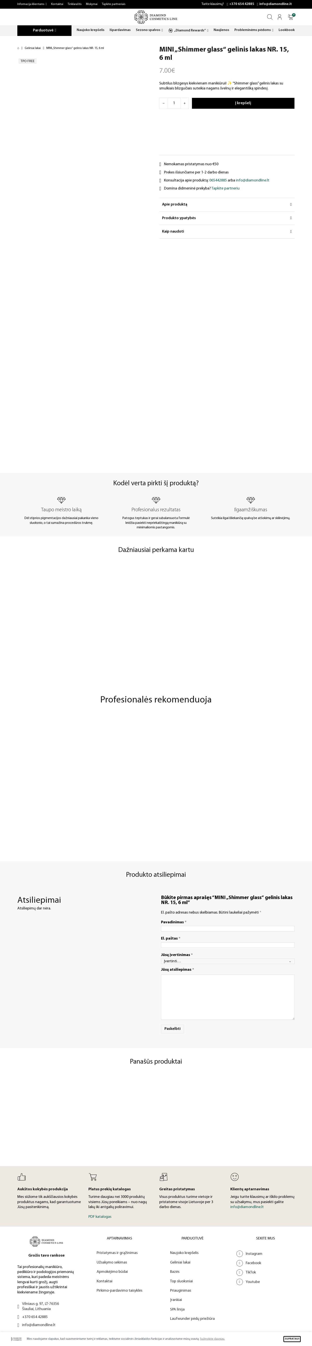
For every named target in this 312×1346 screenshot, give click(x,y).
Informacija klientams (30, 4)
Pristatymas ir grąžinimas (117, 1253)
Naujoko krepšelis (90, 30)
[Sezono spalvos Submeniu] (162, 30)
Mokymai (92, 4)
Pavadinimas (174, 922)
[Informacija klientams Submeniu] (46, 4)
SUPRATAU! (292, 1339)
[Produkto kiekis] (174, 103)
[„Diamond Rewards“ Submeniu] (207, 30)
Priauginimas (180, 1291)
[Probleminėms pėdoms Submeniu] (272, 30)
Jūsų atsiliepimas (177, 970)
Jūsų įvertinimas (177, 955)
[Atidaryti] (291, 17)
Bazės (174, 1272)
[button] (291, 17)
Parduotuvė (43, 30)
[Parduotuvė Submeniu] (55, 30)
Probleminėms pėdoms (252, 30)
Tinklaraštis (75, 4)
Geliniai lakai (33, 48)
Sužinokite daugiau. (212, 1339)
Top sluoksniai (181, 1281)
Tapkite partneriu (225, 188)
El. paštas (170, 939)
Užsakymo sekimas (112, 1262)
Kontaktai (57, 4)
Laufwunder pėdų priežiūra (192, 1319)
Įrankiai (176, 1300)
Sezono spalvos (148, 30)
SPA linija (177, 1309)
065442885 (218, 180)
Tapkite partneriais (113, 4)
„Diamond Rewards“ (190, 30)
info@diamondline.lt (275, 4)
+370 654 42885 (241, 4)
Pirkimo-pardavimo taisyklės (119, 1291)
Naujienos (221, 30)
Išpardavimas (120, 30)
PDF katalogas (99, 1217)
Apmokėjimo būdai (112, 1272)
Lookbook (287, 30)
